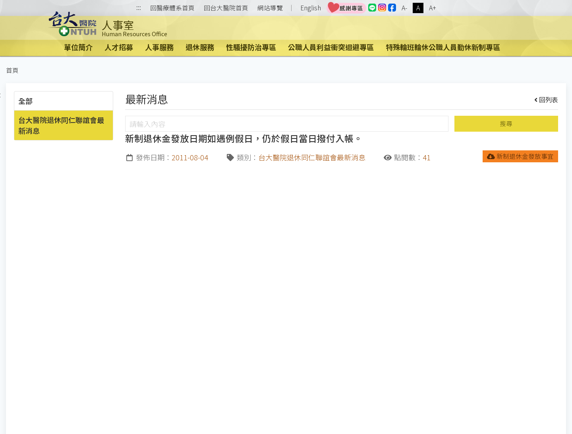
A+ (432, 7)
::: (138, 8)
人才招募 (118, 47)
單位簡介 (78, 47)
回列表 (546, 99)
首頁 (12, 70)
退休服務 (200, 47)
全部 (25, 100)
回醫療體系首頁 (172, 8)
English (310, 7)
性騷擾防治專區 (251, 47)
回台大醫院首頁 (226, 8)
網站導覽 (270, 8)
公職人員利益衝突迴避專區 (331, 47)
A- (404, 7)
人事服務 (159, 47)
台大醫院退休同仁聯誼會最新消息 (61, 125)
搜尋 (506, 123)
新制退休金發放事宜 (520, 156)
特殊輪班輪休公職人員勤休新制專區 (443, 47)
